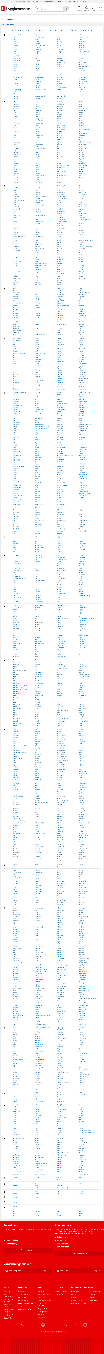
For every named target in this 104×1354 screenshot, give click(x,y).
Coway (81, 200)
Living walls (60, 643)
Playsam (37, 861)
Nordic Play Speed (62, 746)
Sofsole (59, 912)
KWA (80, 581)
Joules (59, 549)
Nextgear (37, 731)
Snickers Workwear (40, 1024)
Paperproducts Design (19, 821)
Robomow (60, 887)
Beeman (15, 163)
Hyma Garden (83, 485)
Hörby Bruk (82, 495)
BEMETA (15, 171)
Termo (14, 1089)
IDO (14, 522)
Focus (58, 364)
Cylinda (81, 234)
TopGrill (59, 1059)
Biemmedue (38, 140)
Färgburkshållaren (84, 387)
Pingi (36, 827)
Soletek (59, 921)
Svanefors (82, 969)
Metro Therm (61, 666)
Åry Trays (15, 1197)
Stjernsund (82, 908)
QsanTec (59, 865)
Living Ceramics (61, 641)
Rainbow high (17, 877)
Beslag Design (39, 119)
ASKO (80, 43)
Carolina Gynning (18, 207)
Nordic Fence (61, 733)
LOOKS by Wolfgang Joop (86, 618)
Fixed (36, 378)
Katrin (14, 587)
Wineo (59, 1161)
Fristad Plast (82, 357)
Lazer (14, 652)
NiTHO (37, 758)
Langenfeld (16, 637)
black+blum (38, 182)
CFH (36, 190)
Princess (59, 854)
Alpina (37, 73)
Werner (37, 1159)
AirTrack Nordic (39, 37)
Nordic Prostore (61, 748)
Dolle (58, 257)
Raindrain (15, 879)
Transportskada (23, 1306)
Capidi (14, 203)
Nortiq (81, 739)
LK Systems (60, 648)
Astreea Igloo (83, 54)
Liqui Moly (60, 626)
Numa (80, 769)
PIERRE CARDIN (40, 823)
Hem (3, 24)
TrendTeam (82, 1038)
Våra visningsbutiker (9, 1295)
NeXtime (37, 733)
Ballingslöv (16, 117)
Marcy (14, 712)
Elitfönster (38, 324)
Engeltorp (60, 303)
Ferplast (15, 376)
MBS (36, 689)
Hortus (81, 443)
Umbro (15, 1101)
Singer (37, 959)
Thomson (37, 1078)
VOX (80, 1117)
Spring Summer (61, 967)
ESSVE (81, 294)
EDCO (14, 324)
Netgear (15, 773)
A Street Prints (17, 35)
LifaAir (37, 654)
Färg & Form (82, 385)
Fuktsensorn (82, 370)
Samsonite (16, 931)
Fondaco (59, 370)
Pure (80, 846)
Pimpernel (38, 825)
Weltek (37, 1144)
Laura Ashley (16, 643)
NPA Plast (82, 761)
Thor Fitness (38, 1083)
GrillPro (59, 435)
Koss (58, 600)
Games (15, 397)
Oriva (58, 787)
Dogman (59, 253)
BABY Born (16, 106)
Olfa (14, 794)
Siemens (37, 925)
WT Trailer (82, 1170)
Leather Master (39, 605)
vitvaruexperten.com (78, 1303)
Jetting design (39, 545)
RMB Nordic (60, 881)
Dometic (59, 261)
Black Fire (38, 178)
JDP (36, 541)
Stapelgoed (60, 988)
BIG (36, 142)
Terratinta (38, 1030)
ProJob (81, 819)
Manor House (17, 698)
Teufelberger (38, 1038)
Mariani (15, 717)
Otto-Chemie (61, 802)
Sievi (36, 931)
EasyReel (15, 299)
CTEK (80, 224)
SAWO (14, 954)
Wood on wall (83, 1144)
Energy (59, 299)
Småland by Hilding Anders (43, 1015)
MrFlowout (82, 698)
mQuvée (81, 691)
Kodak (59, 581)
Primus (59, 852)
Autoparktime (83, 81)
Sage (14, 923)
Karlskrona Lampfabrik (19, 578)
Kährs (80, 589)
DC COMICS (16, 272)
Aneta (58, 37)
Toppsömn (60, 1061)
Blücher (59, 142)
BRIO (80, 127)
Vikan (36, 1130)
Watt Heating (16, 1165)
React (14, 902)
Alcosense (38, 50)
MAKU (14, 679)
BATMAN (15, 146)
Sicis (36, 923)
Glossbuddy (38, 418)
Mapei (14, 702)
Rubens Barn (83, 887)
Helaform (37, 498)
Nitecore (37, 756)
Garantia (15, 403)
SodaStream (60, 910)
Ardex (58, 64)
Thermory (38, 1070)
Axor (80, 94)
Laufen (15, 641)
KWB (80, 585)
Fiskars (37, 368)
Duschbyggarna (83, 265)
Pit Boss (37, 838)
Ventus (37, 1109)
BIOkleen (37, 157)
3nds (58, 1211)
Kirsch (37, 593)
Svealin (81, 982)
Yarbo (36, 1186)
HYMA (81, 483)
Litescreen (60, 633)
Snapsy (37, 1020)
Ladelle (15, 616)
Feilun (14, 364)
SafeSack (15, 916)
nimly (36, 750)
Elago (36, 311)
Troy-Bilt (81, 1059)
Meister (37, 712)
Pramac (59, 844)
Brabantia (82, 110)
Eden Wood (16, 326)
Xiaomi (59, 1178)
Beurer (37, 131)
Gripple (81, 397)
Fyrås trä (81, 383)
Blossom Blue (61, 129)
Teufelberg (38, 1036)
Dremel (59, 278)
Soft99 (59, 914)
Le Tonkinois (16, 656)
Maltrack (15, 691)
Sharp (36, 912)
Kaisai (14, 559)
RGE (36, 904)
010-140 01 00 (28, 1250)
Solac (58, 916)
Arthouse (59, 94)
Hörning (81, 502)
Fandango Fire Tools (19, 353)
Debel (14, 274)
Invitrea (59, 533)
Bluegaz (59, 133)
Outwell (81, 798)
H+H (14, 443)
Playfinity (37, 857)
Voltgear (81, 1115)
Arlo (58, 71)
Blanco (59, 112)
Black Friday (8, 1318)
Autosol (81, 83)
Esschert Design (84, 292)
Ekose (36, 309)
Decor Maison (17, 278)
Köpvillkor (41, 1291)
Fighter (37, 338)
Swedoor (81, 992)
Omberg (15, 798)
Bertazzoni (38, 112)
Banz (14, 129)
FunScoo (81, 376)
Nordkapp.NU (61, 771)
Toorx (58, 1055)
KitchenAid (38, 595)
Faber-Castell (17, 338)
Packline (15, 808)
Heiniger (37, 491)
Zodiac (81, 1194)
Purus (80, 854)
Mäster (81, 723)
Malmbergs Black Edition (20, 685)
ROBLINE (59, 885)
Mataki (37, 679)
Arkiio (58, 69)
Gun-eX (81, 422)
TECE (14, 1053)
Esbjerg (59, 335)
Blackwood (60, 106)
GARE (14, 414)
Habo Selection (17, 455)
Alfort (36, 56)
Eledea (37, 318)
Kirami (37, 589)
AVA (80, 85)
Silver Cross (38, 946)
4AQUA (59, 1215)
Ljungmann (60, 645)
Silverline (37, 948)
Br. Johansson (83, 108)
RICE (58, 873)
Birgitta (37, 163)
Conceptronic (61, 219)
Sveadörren (82, 978)
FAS (14, 355)
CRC (80, 211)
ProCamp (81, 808)
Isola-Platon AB (83, 525)
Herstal (59, 458)
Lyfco (80, 650)
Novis (80, 752)
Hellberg (37, 500)
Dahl (14, 242)
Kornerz (59, 597)
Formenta (60, 383)
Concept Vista (61, 217)
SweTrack (82, 1007)
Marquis (15, 725)
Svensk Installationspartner (87, 999)
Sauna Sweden (17, 948)
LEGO (36, 618)
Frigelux (81, 355)
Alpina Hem (38, 75)
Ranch (14, 885)
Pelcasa (15, 846)
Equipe (59, 318)
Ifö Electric (16, 527)
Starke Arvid (60, 996)
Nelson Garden (17, 758)
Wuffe (81, 1172)
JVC (80, 547)
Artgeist (59, 92)
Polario (59, 819)
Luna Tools (82, 639)
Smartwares (38, 1005)
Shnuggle (37, 918)
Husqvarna (82, 472)
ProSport (81, 833)
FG (13, 378)
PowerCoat (60, 838)
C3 (13, 186)
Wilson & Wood (61, 1155)
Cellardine (16, 232)
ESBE (58, 332)
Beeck (14, 161)
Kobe (58, 576)
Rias (58, 870)
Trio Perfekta (83, 1053)
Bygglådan (82, 163)
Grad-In (59, 401)
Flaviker (59, 338)
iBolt (14, 510)
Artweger (81, 35)
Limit (58, 612)
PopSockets (60, 827)
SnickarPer (38, 1022)
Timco (59, 1036)
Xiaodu (37, 1180)
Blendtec (59, 119)
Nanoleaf (15, 735)
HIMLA (59, 472)
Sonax (58, 931)
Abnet (14, 43)
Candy (14, 198)
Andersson (38, 98)
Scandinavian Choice (19, 963)
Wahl (14, 1144)
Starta (58, 999)
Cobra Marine (61, 194)
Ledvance (37, 614)
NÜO (80, 777)
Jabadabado (16, 537)
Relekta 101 (38, 892)
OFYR (14, 787)
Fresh (80, 347)
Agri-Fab (15, 85)
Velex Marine (17, 1134)
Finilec (37, 345)
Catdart (15, 222)
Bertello (37, 114)
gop (36, 437)
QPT (36, 867)
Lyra (80, 654)
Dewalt (37, 276)
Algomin (37, 60)
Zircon (81, 1191)
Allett (36, 66)
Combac (59, 207)
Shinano (37, 914)
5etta (80, 1213)
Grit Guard (82, 399)
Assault (81, 50)
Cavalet (15, 224)
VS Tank (81, 1122)
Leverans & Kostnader (42, 1304)
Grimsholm (60, 439)
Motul (80, 683)
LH (35, 648)
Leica (36, 620)
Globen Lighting (39, 409)
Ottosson (59, 804)
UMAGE (15, 1099)
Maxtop (37, 685)
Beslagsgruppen (39, 123)
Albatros (37, 43)
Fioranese (38, 359)
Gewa (36, 399)
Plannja (37, 844)
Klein (58, 555)
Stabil (58, 971)
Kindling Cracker (40, 581)
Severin (15, 1024)
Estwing (81, 297)
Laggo (14, 618)
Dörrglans (82, 278)
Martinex (37, 660)
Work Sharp (82, 1159)
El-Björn (37, 313)
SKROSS (37, 982)
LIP (58, 624)
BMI (58, 146)
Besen (37, 117)
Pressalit (59, 848)
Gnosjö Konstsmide (41, 428)
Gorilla (59, 393)
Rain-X (15, 881)
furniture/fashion (84, 378)
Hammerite (16, 489)
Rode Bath (60, 904)
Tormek (59, 1064)
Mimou (59, 691)
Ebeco (14, 301)
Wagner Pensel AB (18, 1138)
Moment (81, 660)
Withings (59, 1168)
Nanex (14, 733)
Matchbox (38, 681)
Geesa (14, 431)
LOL (80, 616)
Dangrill (15, 259)
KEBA (14, 595)
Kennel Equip (39, 555)
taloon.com (93, 1294)
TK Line (59, 1045)
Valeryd (15, 1113)
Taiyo (14, 1032)
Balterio (15, 119)
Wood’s (81, 1146)
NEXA (14, 780)
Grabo (58, 399)
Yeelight (59, 1186)
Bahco (14, 114)
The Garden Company (41, 1051)
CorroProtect (83, 194)
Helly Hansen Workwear (64, 443)
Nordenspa (38, 780)
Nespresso (16, 769)
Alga (36, 58)
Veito (14, 1132)
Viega (36, 1126)
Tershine (37, 1032)
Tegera (15, 1064)
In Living (37, 514)
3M (35, 1213)
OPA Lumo (38, 792)
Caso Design (16, 215)
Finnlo (37, 351)
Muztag (81, 719)
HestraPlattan (61, 462)
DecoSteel (16, 280)
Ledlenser (38, 612)
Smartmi (37, 1001)
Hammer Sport (17, 487)
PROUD (81, 842)
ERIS (58, 326)
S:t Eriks (15, 908)
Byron (80, 174)
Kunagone (82, 574)
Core (80, 186)
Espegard (81, 290)
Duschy (81, 267)
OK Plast (15, 790)
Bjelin (36, 171)
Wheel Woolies (39, 1174)
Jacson (15, 541)
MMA (58, 715)
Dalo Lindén (16, 251)
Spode (59, 961)
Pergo (14, 861)
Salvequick (16, 929)
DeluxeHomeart (39, 248)
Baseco (15, 140)
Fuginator (82, 366)
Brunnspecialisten (84, 140)
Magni (14, 668)
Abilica (15, 41)
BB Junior (15, 150)
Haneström (16, 493)
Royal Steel (82, 881)
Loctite (59, 654)
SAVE (14, 950)
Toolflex (59, 1053)
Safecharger (16, 914)
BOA (58, 148)
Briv (80, 131)
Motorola (81, 679)
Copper (59, 236)
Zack (14, 1191)
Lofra (80, 605)
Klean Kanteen (39, 602)
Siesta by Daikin (39, 927)
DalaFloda (16, 246)
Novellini (81, 748)
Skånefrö (37, 986)
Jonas (58, 543)
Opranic (37, 796)
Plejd (58, 808)
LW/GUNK (82, 648)
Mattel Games (39, 683)
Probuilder (60, 861)
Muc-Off (81, 704)
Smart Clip (38, 994)
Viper (58, 1126)
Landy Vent (16, 635)
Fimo (36, 342)
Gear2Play (16, 422)
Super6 (81, 956)
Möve (80, 725)
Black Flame (38, 180)
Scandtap (15, 967)
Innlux (37, 522)
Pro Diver (59, 859)
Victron (37, 1117)
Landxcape (16, 633)
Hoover (59, 500)
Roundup (81, 877)
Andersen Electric (40, 96)
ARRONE (59, 83)
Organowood (61, 785)
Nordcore (37, 777)
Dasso (14, 267)
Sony (58, 940)
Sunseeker (82, 950)
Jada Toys (15, 543)
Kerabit (37, 564)
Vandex (15, 1115)
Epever (59, 313)
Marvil (36, 662)
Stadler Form (61, 975)
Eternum (81, 305)
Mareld (15, 715)
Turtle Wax (82, 1083)
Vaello (14, 1107)
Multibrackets (83, 708)
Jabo (14, 539)
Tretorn (81, 1040)
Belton (15, 169)
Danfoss (15, 257)
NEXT (36, 729)
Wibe (58, 1140)
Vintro (59, 1124)
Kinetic (37, 583)
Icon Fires (16, 516)
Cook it (59, 230)
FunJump (82, 374)
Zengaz (37, 1194)
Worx (80, 1163)
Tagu (14, 1030)
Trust (80, 1064)
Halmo (15, 479)
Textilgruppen (39, 1045)
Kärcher (81, 591)
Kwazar (81, 583)
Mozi (80, 689)
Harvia (37, 462)
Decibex (15, 276)
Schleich (15, 978)
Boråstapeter (61, 167)
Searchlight (16, 996)
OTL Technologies (62, 800)
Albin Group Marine (40, 45)
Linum (59, 622)
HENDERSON (61, 447)
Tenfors (15, 1083)
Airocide (15, 98)
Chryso (37, 209)
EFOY (14, 335)
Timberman (60, 1034)
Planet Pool (38, 840)
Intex (58, 522)
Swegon (81, 994)
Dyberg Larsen (83, 272)
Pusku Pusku (82, 857)
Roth (80, 875)
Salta (14, 927)
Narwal (15, 742)
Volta (80, 1113)
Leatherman (38, 607)
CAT (14, 219)
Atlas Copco (82, 62)
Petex (36, 812)
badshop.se (75, 1291)
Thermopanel (39, 1068)
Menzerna (38, 719)
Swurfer (81, 1022)
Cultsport (82, 230)
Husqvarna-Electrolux (85, 474)
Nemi (14, 761)
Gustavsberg (82, 431)
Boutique (81, 102)
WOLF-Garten (83, 1142)
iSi (79, 518)
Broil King (82, 136)
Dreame (59, 276)
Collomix (59, 205)
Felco (14, 368)
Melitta (37, 717)
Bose (58, 178)
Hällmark (81, 489)
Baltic (14, 121)
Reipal (37, 883)
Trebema (81, 1030)
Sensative (16, 1013)
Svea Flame (82, 973)
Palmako (15, 812)
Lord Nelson (82, 620)
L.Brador (15, 605)
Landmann (16, 629)
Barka (14, 136)
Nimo (36, 752)
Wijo (58, 1146)
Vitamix (59, 1130)
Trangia (59, 1087)
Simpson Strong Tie (40, 954)
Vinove (59, 1122)
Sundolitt (81, 944)
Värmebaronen (83, 1126)
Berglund (37, 102)
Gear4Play (16, 424)
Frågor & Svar (42, 1308)
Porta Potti (60, 831)
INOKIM (37, 533)
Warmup (15, 1163)
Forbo (58, 376)
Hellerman (38, 502)
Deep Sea (15, 282)
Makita (15, 677)
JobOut (37, 551)
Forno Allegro (61, 389)
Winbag (59, 1159)
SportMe (59, 963)
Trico (80, 1049)
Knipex (59, 574)
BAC (14, 110)
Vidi (36, 1124)
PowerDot (60, 840)
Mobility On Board (62, 719)
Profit (80, 812)
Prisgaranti (41, 1318)
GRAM (59, 405)
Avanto (81, 90)
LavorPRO (15, 650)
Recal (14, 904)
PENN (14, 854)
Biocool (37, 152)
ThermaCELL (38, 1057)
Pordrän (59, 829)
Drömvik (81, 242)
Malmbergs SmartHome (20, 689)
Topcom (59, 1057)
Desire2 (37, 274)
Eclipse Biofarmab (18, 303)
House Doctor (83, 447)
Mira (58, 702)
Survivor (81, 967)
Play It (37, 854)
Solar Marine (60, 918)
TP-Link (59, 1080)
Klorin (58, 566)
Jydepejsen (82, 549)
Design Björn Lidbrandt (41, 263)
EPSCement (60, 316)
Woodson (82, 1153)
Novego (81, 746)
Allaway (37, 64)
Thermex (37, 1061)
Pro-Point (82, 827)
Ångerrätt (41, 1315)
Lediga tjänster (9, 1315)
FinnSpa (37, 355)
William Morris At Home (64, 1153)
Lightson (59, 610)
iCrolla (15, 518)
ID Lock (15, 520)
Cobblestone (61, 192)
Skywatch (37, 984)
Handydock (16, 491)
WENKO (37, 1151)
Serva (14, 1022)
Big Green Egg (39, 144)
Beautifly (15, 155)
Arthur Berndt (61, 96)
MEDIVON (38, 706)
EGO (36, 294)
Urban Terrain (61, 1101)
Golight (37, 433)
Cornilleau (82, 190)
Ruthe (81, 896)
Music (80, 712)
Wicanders (60, 1142)
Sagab (14, 918)
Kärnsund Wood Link (85, 595)
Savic (14, 952)
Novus (81, 758)
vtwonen (81, 1124)
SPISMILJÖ (60, 959)
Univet (59, 1095)
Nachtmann (16, 731)
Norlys (81, 731)
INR (58, 510)
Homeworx (60, 491)
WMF (58, 1174)
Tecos (14, 1057)
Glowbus (37, 422)
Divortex (59, 248)
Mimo (58, 689)
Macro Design (17, 662)
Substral (81, 937)
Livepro (59, 639)
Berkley (37, 106)
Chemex (37, 203)
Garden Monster (17, 405)
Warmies (15, 1161)
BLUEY (59, 140)
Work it (81, 1157)
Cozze (81, 203)
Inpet (58, 508)
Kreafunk (81, 562)
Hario (36, 449)
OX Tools (81, 804)
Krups (80, 568)
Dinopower (38, 284)
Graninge (59, 412)
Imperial (37, 510)
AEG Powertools (17, 77)
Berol (36, 108)
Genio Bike (16, 437)
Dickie (36, 280)
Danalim (15, 255)
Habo (14, 453)
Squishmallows (61, 969)
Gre (58, 414)
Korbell (59, 595)
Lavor (14, 648)
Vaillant (15, 1109)
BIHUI (37, 150)
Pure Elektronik (83, 848)
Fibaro (14, 380)
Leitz (36, 626)
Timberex (60, 1032)
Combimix (60, 209)
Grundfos (82, 409)
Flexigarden (60, 345)
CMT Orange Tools (40, 236)
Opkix (36, 794)
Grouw (81, 405)
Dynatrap (81, 274)
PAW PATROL (16, 833)
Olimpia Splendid (18, 796)
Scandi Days (16, 959)
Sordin (59, 944)
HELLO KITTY (39, 504)
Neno (14, 763)
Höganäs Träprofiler (85, 493)
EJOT (36, 305)
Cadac (14, 190)
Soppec (59, 942)
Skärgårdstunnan (40, 988)
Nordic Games (61, 739)
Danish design (17, 261)
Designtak (38, 272)
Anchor (37, 94)
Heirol (36, 493)
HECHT (37, 479)
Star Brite (59, 990)
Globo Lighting (39, 414)
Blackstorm (60, 104)
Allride (37, 69)
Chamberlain (38, 192)
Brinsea (81, 125)
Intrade (59, 527)
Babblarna (16, 104)
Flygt (58, 357)
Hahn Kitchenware (18, 466)
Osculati (59, 792)
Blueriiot (59, 136)
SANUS (15, 946)
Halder (15, 474)
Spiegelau (60, 954)
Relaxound (38, 889)
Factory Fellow (17, 340)
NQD (80, 765)
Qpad (36, 865)
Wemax (37, 1146)
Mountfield (82, 685)
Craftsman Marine (84, 207)
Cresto (81, 215)
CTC (80, 222)
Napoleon (15, 737)
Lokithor (81, 614)
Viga (36, 1128)
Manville (15, 700)
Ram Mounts (16, 883)
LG (35, 645)
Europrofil (82, 313)
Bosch (59, 174)
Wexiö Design (39, 1170)
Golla (36, 435)
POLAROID (60, 821)
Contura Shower (62, 226)
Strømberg (82, 929)
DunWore (81, 257)
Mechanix (37, 702)
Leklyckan (38, 629)
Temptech (16, 1078)
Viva (58, 1134)
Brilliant (81, 123)
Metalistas (60, 664)
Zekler (37, 1191)
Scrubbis (15, 990)
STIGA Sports (61, 1020)
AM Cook (37, 85)
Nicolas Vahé (39, 739)
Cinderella (38, 211)
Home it (59, 487)
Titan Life (59, 1040)
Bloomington (61, 125)
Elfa (36, 322)
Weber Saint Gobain (19, 1172)
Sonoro (59, 937)
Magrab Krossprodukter (20, 670)
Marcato (15, 710)
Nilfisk (37, 746)
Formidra (59, 385)
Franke (81, 340)
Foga (58, 366)
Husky (81, 470)
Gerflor (37, 397)
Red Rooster (38, 873)
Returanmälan (23, 1300)
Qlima (14, 867)
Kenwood (37, 562)
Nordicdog (60, 763)
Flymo (59, 359)
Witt (58, 1170)
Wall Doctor (16, 1151)
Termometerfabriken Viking (43, 1028)
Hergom (59, 451)
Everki (81, 322)
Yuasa (80, 1183)
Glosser (37, 420)
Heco (36, 485)
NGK (36, 735)
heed (36, 487)
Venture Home (39, 1107)
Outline (81, 794)
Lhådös (37, 650)
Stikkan (59, 1024)
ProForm (81, 814)
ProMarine (82, 821)
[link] (93, 9)
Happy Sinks (38, 443)
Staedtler (59, 978)
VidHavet (37, 1122)
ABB (14, 39)
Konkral (59, 589)
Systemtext (82, 1024)
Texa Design (38, 1040)
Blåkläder (59, 144)
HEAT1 (37, 472)
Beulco (37, 129)
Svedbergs (82, 986)
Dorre (58, 265)
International (61, 520)
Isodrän (81, 522)
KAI (14, 557)
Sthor (58, 1015)
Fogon (59, 368)
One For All (38, 785)
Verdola (37, 1111)
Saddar (15, 910)
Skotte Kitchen (39, 980)
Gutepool (82, 433)
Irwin (80, 516)
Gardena (15, 407)
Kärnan (81, 593)
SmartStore (38, 1003)
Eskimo (81, 288)
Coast (58, 188)
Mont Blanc (82, 666)
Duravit (81, 261)
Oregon (59, 783)
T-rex (80, 1045)
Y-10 (14, 1183)
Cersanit (37, 188)
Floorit (59, 353)
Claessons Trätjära (40, 215)
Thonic (37, 1080)
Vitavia (59, 1132)
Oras (36, 804)
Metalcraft (60, 662)
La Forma (15, 610)
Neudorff (15, 775)
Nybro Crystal (83, 773)
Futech (81, 380)
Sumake (81, 942)
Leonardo (37, 637)
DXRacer (81, 270)
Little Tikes (60, 637)
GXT (80, 435)
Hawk (36, 468)
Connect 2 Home (62, 222)
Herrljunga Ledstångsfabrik (65, 455)
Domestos (60, 259)
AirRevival (38, 35)
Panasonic (16, 817)
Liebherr (37, 652)
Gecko (14, 428)
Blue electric (61, 131)
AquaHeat (60, 50)
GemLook (15, 435)
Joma (58, 541)
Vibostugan (38, 1115)
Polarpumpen (61, 823)
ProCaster (82, 810)
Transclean (82, 1028)
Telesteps (16, 1068)
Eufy (80, 307)
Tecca (14, 1051)
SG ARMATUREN (39, 908)
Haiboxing (16, 468)
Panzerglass (16, 819)
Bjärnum (37, 174)
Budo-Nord (82, 144)
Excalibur (81, 326)
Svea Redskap (83, 975)
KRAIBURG (82, 559)
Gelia (14, 433)
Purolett (81, 852)
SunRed (81, 948)
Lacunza (15, 614)
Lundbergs (82, 641)
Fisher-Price (38, 366)
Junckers (81, 541)
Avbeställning (23, 1297)
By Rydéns (82, 157)
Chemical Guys (39, 205)
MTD (80, 702)
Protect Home (83, 838)
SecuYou (15, 1001)
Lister (58, 631)
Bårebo (81, 176)
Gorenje (37, 439)
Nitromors (38, 763)
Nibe (36, 737)
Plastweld (38, 852)
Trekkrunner (82, 1036)
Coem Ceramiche (62, 198)
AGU (14, 88)
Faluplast (15, 351)
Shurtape (37, 921)
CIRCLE (37, 213)
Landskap (15, 631)
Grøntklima (82, 416)
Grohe (81, 403)
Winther (59, 1163)
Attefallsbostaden (84, 66)
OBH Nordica (16, 783)
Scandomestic (17, 965)
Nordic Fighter (61, 735)
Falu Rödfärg (16, 347)
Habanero (15, 449)
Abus (14, 47)
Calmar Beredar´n (18, 194)
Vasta (14, 1122)
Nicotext (37, 742)
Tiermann (37, 1087)
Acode (14, 52)
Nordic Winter (61, 758)
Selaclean (15, 1007)
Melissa (37, 715)
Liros (58, 629)
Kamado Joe (16, 566)
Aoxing (59, 45)
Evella (81, 318)
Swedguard (82, 988)
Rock (58, 898)
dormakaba (60, 263)
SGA (36, 910)
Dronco (59, 282)
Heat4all (37, 474)
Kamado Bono (17, 564)
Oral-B (37, 800)
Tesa (36, 1034)
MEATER (37, 700)
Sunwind (81, 954)
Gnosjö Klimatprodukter (42, 426)
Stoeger (81, 910)
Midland (59, 675)
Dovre (58, 270)
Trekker (81, 1034)
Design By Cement (40, 265)
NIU (36, 765)
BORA (58, 161)
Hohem (59, 479)
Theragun (37, 1055)
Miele (58, 677)
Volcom (81, 1111)
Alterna (37, 79)
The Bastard (38, 1047)
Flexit (58, 347)
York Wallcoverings (62, 1188)
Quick (58, 867)
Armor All (59, 73)
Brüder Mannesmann (85, 142)
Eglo (36, 290)
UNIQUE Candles (40, 1101)
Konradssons (61, 593)
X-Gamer (37, 1178)
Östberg (15, 1206)
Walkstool (16, 1149)
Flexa (58, 340)
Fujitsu (81, 368)
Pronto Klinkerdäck (84, 823)
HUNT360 (82, 464)
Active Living (16, 58)
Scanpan (15, 969)
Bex (36, 133)
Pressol (59, 850)
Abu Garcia (16, 45)
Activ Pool (16, 56)
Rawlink (15, 898)
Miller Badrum (61, 681)
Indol (36, 516)
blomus (59, 123)
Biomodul (38, 161)
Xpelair (59, 1180)
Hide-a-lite (60, 466)
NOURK (81, 744)
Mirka (58, 704)
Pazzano (15, 838)
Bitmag (37, 169)
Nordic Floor (60, 737)
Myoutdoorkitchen (84, 721)
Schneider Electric (18, 982)
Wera (36, 1153)
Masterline (38, 675)
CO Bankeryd (61, 186)
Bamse (15, 127)
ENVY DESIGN (61, 309)
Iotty (80, 510)
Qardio (15, 865)
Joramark (59, 545)
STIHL (59, 1022)
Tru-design (82, 1061)
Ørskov (15, 1202)
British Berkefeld (84, 129)
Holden (59, 481)
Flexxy (59, 351)
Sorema (59, 946)
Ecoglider (15, 316)
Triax (80, 1047)
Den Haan (37, 253)
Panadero (15, 814)
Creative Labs (83, 213)
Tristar (81, 1055)
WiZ (58, 1172)
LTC (80, 631)
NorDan (37, 775)
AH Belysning (17, 90)
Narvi (14, 744)
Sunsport (81, 952)
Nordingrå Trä (61, 765)
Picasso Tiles (39, 821)
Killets (37, 576)
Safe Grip (15, 912)
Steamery (60, 1003)
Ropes (81, 873)
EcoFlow (15, 311)
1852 (14, 1211)
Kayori (14, 591)
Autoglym (82, 77)
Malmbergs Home (18, 687)
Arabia (59, 56)
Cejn (14, 230)
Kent (36, 559)
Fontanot (59, 372)
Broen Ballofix (83, 133)
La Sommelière (17, 612)
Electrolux (38, 316)
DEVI (36, 278)
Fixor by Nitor (39, 380)
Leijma (37, 624)
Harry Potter (38, 458)
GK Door (37, 407)
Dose (58, 267)
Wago (14, 1140)
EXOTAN (81, 332)
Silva (36, 942)
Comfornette (61, 211)
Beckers (15, 157)
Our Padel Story (83, 783)
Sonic (58, 933)
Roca (58, 896)
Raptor (15, 894)
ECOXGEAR (16, 322)
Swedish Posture (84, 990)
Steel (58, 1005)
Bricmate (81, 119)
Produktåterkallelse (25, 1309)
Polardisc (59, 817)
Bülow (81, 169)
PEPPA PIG (16, 857)
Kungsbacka (82, 576)
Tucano (81, 1072)
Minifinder (60, 696)
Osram (59, 798)
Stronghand (82, 925)
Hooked (59, 498)
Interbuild (60, 518)
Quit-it (81, 865)
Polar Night (60, 814)
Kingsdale (38, 585)
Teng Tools (16, 1085)
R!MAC (15, 870)
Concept (59, 215)
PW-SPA (81, 859)
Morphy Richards (84, 675)
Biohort (37, 155)
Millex (58, 685)
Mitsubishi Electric (62, 710)
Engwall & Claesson (63, 305)
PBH (14, 840)
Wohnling (82, 1138)
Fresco (81, 345)
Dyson (81, 276)
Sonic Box (60, 935)
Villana (59, 1115)
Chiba (36, 207)
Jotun (58, 547)
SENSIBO (15, 1018)
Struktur (81, 927)
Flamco (37, 387)
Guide (81, 420)
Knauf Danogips (61, 570)
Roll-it (81, 870)
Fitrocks (37, 374)
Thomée (37, 1076)
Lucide (81, 633)
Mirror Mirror (60, 708)
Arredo (59, 81)
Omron (37, 783)
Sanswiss (15, 944)
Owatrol (81, 802)
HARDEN (37, 447)
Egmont (37, 292)
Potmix (59, 836)
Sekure (15, 1005)
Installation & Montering (8, 1300)
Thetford (37, 1074)
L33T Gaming (17, 607)
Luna (80, 637)
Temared (15, 1076)
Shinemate (38, 916)
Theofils (37, 1053)
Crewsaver (82, 217)
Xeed (14, 1180)
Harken (37, 451)
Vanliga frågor (23, 1294)
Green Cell (60, 418)
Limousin (59, 614)
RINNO (59, 879)
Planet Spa (38, 842)
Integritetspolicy (61, 1291)
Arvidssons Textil (84, 37)
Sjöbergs (37, 963)
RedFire (37, 875)
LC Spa (15, 654)
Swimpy (81, 1011)
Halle (14, 477)
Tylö (80, 1085)
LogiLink (81, 610)
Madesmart (16, 664)
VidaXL (37, 1120)
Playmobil (38, 859)
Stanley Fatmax (61, 986)
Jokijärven (60, 537)
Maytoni (37, 687)
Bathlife (15, 144)
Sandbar (15, 935)
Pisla (36, 836)
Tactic (14, 1028)
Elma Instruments (40, 335)
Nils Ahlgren (38, 748)
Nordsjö (59, 780)
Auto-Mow (82, 79)
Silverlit (37, 950)
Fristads (81, 359)
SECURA (15, 999)
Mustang (81, 715)
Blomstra (59, 121)
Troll (80, 1057)
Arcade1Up (60, 60)
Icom (14, 514)
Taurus (15, 1042)
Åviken (37, 1197)
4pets (80, 1211)
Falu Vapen (16, 349)
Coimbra (59, 200)
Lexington (38, 641)
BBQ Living (16, 152)
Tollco (58, 1051)
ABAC (14, 37)
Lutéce (81, 645)
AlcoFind (37, 47)
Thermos (37, 1072)
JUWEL (81, 545)
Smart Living (38, 996)
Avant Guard (82, 88)
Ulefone (15, 1095)
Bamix (14, 125)
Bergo (36, 104)
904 (80, 1215)
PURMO (81, 850)
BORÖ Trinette (61, 171)
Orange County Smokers (42, 802)
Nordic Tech (60, 754)
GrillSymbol (60, 437)
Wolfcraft (81, 1140)
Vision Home (61, 1128)
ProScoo (81, 831)
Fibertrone (16, 383)
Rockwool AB (61, 900)
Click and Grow (39, 222)
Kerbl (36, 566)
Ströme (81, 931)
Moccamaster (61, 721)
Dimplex (37, 282)
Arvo (80, 39)
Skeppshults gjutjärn (41, 969)
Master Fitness (39, 672)
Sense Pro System (18, 1015)
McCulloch (38, 691)
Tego (14, 1066)
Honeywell (60, 495)
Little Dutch (60, 635)
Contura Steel (61, 228)
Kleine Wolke (61, 557)
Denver (37, 261)
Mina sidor (22, 1291)
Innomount (38, 527)
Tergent (15, 1087)
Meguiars (37, 710)
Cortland (81, 196)
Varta (14, 1120)
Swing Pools (82, 1013)
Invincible (60, 531)
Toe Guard (60, 1047)
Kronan (81, 566)
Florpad (59, 355)
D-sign (81, 244)
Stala (58, 980)
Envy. (58, 311)
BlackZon (59, 110)
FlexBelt (59, 342)
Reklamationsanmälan (26, 1303)
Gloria (36, 416)
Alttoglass (38, 81)
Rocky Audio (60, 902)
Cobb (58, 190)
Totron (59, 1074)
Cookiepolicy (60, 1294)
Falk (14, 345)
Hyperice (81, 487)
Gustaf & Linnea (83, 428)
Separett (15, 1020)
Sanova (15, 942)
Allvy (36, 71)
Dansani (15, 263)
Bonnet (59, 159)
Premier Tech (61, 846)
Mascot (37, 668)
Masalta (37, 666)
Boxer (80, 104)
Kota (58, 602)
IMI (36, 508)
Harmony (37, 453)
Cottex (81, 198)
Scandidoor (16, 961)
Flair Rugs (38, 385)
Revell (37, 900)
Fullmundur (82, 372)
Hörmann (81, 498)
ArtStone (59, 98)
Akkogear (37, 41)
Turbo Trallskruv (83, 1076)
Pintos (37, 829)
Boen (58, 152)
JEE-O (36, 543)
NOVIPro (81, 750)
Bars (14, 138)
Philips (37, 814)
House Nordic (83, 449)
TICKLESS (38, 1085)
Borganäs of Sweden (63, 165)
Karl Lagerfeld (17, 576)
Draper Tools (60, 274)
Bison (36, 165)
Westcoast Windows (41, 1163)
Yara (36, 1183)
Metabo (59, 660)
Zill (58, 1194)
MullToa (81, 706)
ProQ (80, 829)
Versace (37, 1113)
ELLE (36, 332)
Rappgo (15, 892)
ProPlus (81, 825)
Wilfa (58, 1149)
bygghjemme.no (95, 1291)
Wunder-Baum (83, 1174)
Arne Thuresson (61, 75)
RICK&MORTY (61, 875)
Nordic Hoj (60, 742)
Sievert (37, 929)
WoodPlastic (82, 1151)
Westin (37, 1168)
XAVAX (15, 1178)
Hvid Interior (83, 479)
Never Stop (16, 777)
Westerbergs (38, 1165)
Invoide (81, 508)
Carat (14, 205)
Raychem (15, 900)
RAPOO (15, 889)
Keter (36, 568)
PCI (14, 842)
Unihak (37, 1097)
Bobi (58, 150)
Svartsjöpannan (83, 971)
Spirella (59, 956)
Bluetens (59, 138)
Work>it (81, 1161)
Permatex (37, 808)
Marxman (37, 664)
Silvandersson (39, 944)
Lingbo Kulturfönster (63, 618)
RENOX (37, 898)
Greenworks (60, 428)
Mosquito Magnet (84, 677)
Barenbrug (16, 131)
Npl (80, 763)
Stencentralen (61, 1011)
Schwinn (15, 984)
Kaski (14, 585)
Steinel (59, 1009)
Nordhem (59, 729)
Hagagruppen (17, 460)
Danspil (15, 265)
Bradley (81, 112)
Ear (14, 290)
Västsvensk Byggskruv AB (86, 1132)
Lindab (59, 616)
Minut (58, 700)
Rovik (80, 879)
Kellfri (14, 600)
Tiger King (60, 1028)
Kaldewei (15, 562)
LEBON (37, 610)
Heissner (37, 495)
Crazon (81, 209)
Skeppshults (38, 967)
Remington (38, 894)
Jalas (14, 547)
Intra (58, 525)
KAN (14, 572)
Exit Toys (81, 330)
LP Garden (82, 629)
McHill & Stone (39, 696)
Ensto (58, 307)
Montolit (81, 668)
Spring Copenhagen (63, 965)
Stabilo (59, 973)
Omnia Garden (17, 804)
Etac (80, 301)
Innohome (38, 525)
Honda (59, 493)
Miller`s (59, 683)
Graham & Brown (62, 403)
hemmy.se (93, 1300)
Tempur (15, 1080)
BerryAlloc (38, 110)
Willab (59, 1151)
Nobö (36, 769)
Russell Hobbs (83, 892)
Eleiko (36, 320)
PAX (14, 836)
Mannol (15, 696)
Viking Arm (38, 1134)
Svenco (81, 996)
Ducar (80, 253)
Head (36, 470)
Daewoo (15, 240)
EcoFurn (15, 313)
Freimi (81, 342)
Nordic (59, 731)
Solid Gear (60, 923)
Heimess (37, 489)
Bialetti (37, 138)
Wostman (82, 1165)
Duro (80, 263)
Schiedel (15, 975)
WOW (80, 1168)
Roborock (60, 889)
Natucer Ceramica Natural (20, 746)
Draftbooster (61, 272)
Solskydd (59, 927)
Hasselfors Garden (40, 466)
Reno (36, 896)
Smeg (36, 1009)
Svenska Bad (82, 1001)
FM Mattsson (61, 361)
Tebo (14, 1049)
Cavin (14, 226)
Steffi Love (60, 1007)
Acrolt (14, 54)
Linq (58, 620)
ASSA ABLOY (83, 47)
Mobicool (59, 717)
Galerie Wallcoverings (19, 393)
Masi (36, 670)
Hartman (37, 460)
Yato (58, 1183)
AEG (14, 75)
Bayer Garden (17, 148)
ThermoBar (38, 1066)
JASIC (36, 537)
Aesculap (15, 79)
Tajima (15, 1034)
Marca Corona (17, 708)
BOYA (80, 106)
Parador (15, 825)
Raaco (14, 875)
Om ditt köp (42, 1297)
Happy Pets (16, 502)
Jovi (80, 537)
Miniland (59, 698)
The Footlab (38, 1049)
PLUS (58, 810)
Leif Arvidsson (39, 622)
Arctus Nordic (61, 62)
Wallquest (16, 1159)
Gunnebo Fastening (85, 424)
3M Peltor (37, 1215)
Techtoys (15, 1055)
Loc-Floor (60, 652)
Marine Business (18, 719)
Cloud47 (37, 232)
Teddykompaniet (18, 1059)
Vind (58, 1120)
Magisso (15, 666)
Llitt (58, 650)
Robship (59, 894)
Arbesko (59, 58)
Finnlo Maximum (40, 353)
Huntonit (81, 466)
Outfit (80, 790)
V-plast (81, 1120)
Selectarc (15, 1009)
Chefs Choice (39, 200)
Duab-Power (82, 248)
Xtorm (81, 1178)
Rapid (14, 887)
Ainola (14, 92)
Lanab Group (16, 622)
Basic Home (16, 142)
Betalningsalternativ (45, 1300)
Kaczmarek (16, 555)
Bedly (14, 159)
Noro (80, 733)
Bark (14, 133)
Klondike (59, 564)
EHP (36, 297)
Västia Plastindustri (85, 1130)
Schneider (16, 980)
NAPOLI (15, 739)
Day (14, 270)
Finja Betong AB (39, 347)
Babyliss (15, 108)
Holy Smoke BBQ (62, 485)
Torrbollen (60, 1070)
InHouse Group (39, 520)
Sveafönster (82, 980)
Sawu (14, 956)
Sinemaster (38, 956)
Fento (14, 372)
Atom (80, 64)
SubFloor (81, 933)
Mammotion (16, 693)
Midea (58, 672)
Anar (36, 92)
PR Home (59, 842)
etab (80, 299)
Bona (58, 155)
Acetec (15, 50)
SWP (80, 1020)
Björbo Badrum (39, 176)
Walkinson (16, 1146)
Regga (36, 881)
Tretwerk (81, 1042)
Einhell (37, 301)
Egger (36, 288)
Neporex (15, 765)
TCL (14, 1047)
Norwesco (82, 742)
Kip (36, 587)
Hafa (14, 458)
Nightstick (38, 744)
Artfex (59, 90)
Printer (59, 857)
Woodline (82, 1149)
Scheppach (16, 973)
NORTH (81, 737)
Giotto (37, 403)
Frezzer (81, 351)
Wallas (15, 1153)
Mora (80, 670)
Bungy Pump (82, 148)
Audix (80, 73)
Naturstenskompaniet (19, 752)
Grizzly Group (83, 401)
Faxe (14, 361)
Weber (15, 1170)
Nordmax (59, 775)
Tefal (14, 1061)
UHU (14, 1093)
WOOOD (81, 1155)
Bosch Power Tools (62, 176)
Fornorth (81, 338)
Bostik (59, 182)
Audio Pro (82, 71)
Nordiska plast (61, 769)
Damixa (15, 253)
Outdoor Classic (83, 787)
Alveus (37, 83)
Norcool (37, 773)
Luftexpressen (83, 635)
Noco (36, 771)
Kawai (14, 589)
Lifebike (37, 656)
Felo (14, 370)
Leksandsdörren (39, 631)
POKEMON (60, 812)
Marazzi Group (17, 704)
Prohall (81, 817)
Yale (14, 1188)
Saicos (15, 925)
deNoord (37, 259)
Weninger (37, 1149)
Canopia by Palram (18, 200)
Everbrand (82, 320)
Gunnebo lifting (83, 426)
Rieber (59, 877)
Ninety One (38, 754)
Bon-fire (59, 157)
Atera (80, 60)
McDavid (37, 693)
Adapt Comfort (17, 60)
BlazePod (59, 114)
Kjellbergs (38, 600)
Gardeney (15, 409)
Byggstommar (83, 165)
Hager (14, 462)
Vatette (15, 1126)
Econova (15, 318)
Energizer (60, 297)
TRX (80, 1066)
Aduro (14, 71)
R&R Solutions (17, 873)
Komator (59, 585)
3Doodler (37, 1211)
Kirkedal (37, 591)
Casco (14, 213)
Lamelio (15, 620)
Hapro (36, 445)
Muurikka (81, 717)
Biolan (37, 159)
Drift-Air (59, 280)
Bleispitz (59, 117)
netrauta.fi (93, 1297)
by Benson (82, 155)
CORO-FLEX (82, 192)
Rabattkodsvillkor (44, 1294)
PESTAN (37, 810)
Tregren (81, 1032)
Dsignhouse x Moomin (85, 246)
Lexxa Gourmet (39, 643)
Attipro (81, 69)
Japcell (15, 549)
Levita (36, 639)
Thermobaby (38, 1064)
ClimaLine (38, 226)
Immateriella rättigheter (8, 1311)
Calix (14, 192)
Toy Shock (60, 1078)
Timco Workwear (62, 1038)
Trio (80, 1051)
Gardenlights (16, 412)
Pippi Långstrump (40, 833)
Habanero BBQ (17, 451)
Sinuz (36, 961)
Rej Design (38, 885)
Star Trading (60, 992)
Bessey (37, 125)
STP (80, 914)
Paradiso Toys (17, 823)
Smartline (38, 999)
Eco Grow (15, 307)
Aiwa (36, 39)
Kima (36, 578)
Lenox (36, 635)
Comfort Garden (62, 213)
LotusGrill (82, 622)
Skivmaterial (38, 973)
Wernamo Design (40, 1157)
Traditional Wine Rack (63, 1083)
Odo (14, 785)
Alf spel (37, 52)
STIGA (59, 1018)
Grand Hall (60, 407)
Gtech (81, 418)
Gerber (37, 395)
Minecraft (60, 693)
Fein (14, 366)
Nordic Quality (61, 750)
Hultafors (82, 462)
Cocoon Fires (61, 196)
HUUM (81, 477)
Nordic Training (61, 756)
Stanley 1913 (61, 984)
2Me (14, 1213)
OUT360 (81, 785)
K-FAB (36, 572)
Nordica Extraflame (62, 761)
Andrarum (60, 35)
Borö (58, 169)
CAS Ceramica (17, 209)
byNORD (81, 171)
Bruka (80, 138)
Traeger (59, 1085)
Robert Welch (61, 883)
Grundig (81, 412)
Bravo (80, 117)
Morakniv (81, 672)
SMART (37, 992)
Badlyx (15, 112)
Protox (81, 840)
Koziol (81, 555)
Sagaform (15, 921)
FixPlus (37, 383)
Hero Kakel (60, 453)
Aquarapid (60, 54)
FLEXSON (60, 349)
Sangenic (15, 937)
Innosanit (38, 529)
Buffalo (81, 146)
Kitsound (37, 597)
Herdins (59, 449)
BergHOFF (16, 182)
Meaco (37, 698)
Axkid (80, 92)
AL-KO (37, 62)
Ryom (80, 900)
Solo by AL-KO (61, 925)
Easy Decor (16, 294)
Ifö (13, 525)
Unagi (36, 1093)
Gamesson (16, 399)
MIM (58, 687)
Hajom (15, 472)
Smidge (37, 1011)
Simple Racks (39, 952)
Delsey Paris (38, 244)
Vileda (59, 1111)
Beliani (15, 165)
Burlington (82, 150)
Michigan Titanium (62, 668)
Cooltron (59, 232)
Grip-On (81, 395)
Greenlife (60, 424)
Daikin (14, 244)
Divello (59, 244)
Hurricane (82, 468)
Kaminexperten (17, 570)
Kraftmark (82, 557)
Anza (58, 43)
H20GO (15, 445)
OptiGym (37, 798)
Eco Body (15, 305)
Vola (80, 1109)
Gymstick (82, 437)
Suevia (81, 940)
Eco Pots (15, 309)
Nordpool (59, 777)
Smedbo (37, 1007)
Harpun (37, 455)
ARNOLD (59, 77)
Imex (14, 533)
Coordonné (60, 234)
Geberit (15, 426)
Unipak (37, 1099)
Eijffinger (37, 299)
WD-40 (15, 1168)
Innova (37, 531)
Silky (36, 940)
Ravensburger (17, 896)
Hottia (81, 445)
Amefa (37, 88)
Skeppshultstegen (40, 971)
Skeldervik (38, 965)
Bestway (37, 127)
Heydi (58, 464)
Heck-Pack (38, 483)
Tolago (59, 1049)
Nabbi (14, 729)
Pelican (15, 848)
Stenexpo (60, 1013)
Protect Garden (83, 836)
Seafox (15, 992)
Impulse (37, 512)
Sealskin (15, 994)
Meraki (37, 721)
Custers (81, 232)
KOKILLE (59, 583)
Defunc (15, 284)
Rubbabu (81, 885)
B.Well (15, 102)
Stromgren (82, 921)
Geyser (37, 401)
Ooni (36, 787)
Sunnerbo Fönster (84, 946)
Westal (37, 1161)
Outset (81, 796)
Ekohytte (37, 307)
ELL (36, 330)
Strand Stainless (84, 916)
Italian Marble (83, 531)
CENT (14, 234)
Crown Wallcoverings (85, 219)
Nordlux (59, 773)
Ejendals (37, 303)
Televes (15, 1070)
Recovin (37, 870)
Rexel (36, 902)
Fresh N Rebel (83, 349)
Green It (59, 420)
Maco (14, 660)
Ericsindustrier (61, 324)
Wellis (36, 1142)
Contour (59, 224)
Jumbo (81, 539)
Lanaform (15, 624)
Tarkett (15, 1040)
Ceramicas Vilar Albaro (19, 236)
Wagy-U (15, 1142)
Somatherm (60, 929)
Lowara (81, 626)
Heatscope (38, 477)
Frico (80, 353)
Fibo (14, 385)
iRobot (81, 514)
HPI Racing (82, 455)
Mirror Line (60, 706)
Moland (59, 725)
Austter (81, 75)
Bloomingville (61, 127)
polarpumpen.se (77, 1300)
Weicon (37, 1138)
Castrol (15, 217)
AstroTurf (81, 58)
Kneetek (59, 572)
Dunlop (81, 255)
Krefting (81, 564)
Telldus (15, 1072)
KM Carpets (60, 568)
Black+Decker (61, 102)
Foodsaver (60, 374)
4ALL (58, 1213)
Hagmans (15, 464)
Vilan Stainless (61, 1109)
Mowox (81, 687)
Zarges (15, 1194)
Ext (80, 335)
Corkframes (82, 188)
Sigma (36, 933)
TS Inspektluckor (84, 1070)
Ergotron (59, 322)
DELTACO (37, 246)
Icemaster (16, 512)
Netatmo (15, 771)
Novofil (81, 754)
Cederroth (16, 228)
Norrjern (81, 735)
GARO (14, 416)
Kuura (80, 578)
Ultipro (15, 1097)
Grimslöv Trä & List (84, 393)
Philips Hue (38, 817)
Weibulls (15, 1174)
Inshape (59, 512)
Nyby (80, 775)
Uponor (59, 1097)
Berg (14, 176)
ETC (80, 303)
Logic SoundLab (83, 607)
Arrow (58, 85)
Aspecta (81, 45)
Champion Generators (41, 196)
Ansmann (59, 41)
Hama (14, 483)
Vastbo (15, 1124)
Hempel (59, 445)
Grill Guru (60, 433)
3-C (14, 1215)
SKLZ (36, 975)
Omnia (15, 802)
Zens (58, 1191)
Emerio (59, 290)
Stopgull (81, 912)
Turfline (81, 1078)
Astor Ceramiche (84, 52)
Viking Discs (60, 1105)
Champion (38, 194)
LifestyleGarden (62, 605)
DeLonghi (37, 240)
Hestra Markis (61, 460)
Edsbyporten (16, 328)
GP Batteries (60, 395)
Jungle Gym (82, 543)
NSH (80, 767)
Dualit (80, 251)
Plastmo (37, 850)
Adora (14, 69)
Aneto (58, 39)
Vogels (81, 1107)
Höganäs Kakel (83, 491)
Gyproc (81, 439)
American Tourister (40, 90)
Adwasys (15, 73)
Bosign (59, 180)
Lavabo (15, 645)
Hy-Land (81, 481)
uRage (59, 1099)
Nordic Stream (61, 752)
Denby (37, 255)
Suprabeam (82, 965)
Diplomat (59, 240)
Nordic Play (60, 744)
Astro (80, 56)
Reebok (37, 877)
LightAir (59, 607)
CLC (36, 217)
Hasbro (37, 464)
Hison (58, 474)
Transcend (60, 1089)
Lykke (80, 652)
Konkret (59, 591)
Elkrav (36, 328)
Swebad (81, 984)
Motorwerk (82, 681)
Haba (14, 447)
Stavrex (59, 1001)
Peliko (14, 850)
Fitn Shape (38, 370)
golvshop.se (75, 1297)
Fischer (37, 364)
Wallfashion (16, 1155)
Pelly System (16, 852)
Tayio (14, 1045)
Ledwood (37, 616)
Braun (80, 114)
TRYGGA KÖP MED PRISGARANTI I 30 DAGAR (30, 1)
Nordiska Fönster (62, 767)
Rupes (81, 889)
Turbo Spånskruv (84, 1074)
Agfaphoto (16, 83)
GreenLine (60, 426)
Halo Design (16, 481)
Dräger (59, 284)
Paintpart (15, 810)
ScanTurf (15, 971)
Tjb (58, 1042)
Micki (58, 670)
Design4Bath (38, 267)
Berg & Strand (17, 180)
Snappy (37, 1018)
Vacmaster (16, 1105)
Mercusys (37, 723)
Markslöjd (15, 721)
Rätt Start (82, 902)
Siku (36, 937)
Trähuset (81, 1068)
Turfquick (82, 1080)
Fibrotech (15, 387)
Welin (36, 1140)
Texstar (37, 1042)
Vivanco (81, 1105)
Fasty (14, 359)
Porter (59, 833)
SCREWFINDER (17, 988)
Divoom (59, 246)
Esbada (59, 330)
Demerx (37, 251)
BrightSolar (82, 121)
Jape (14, 551)
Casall (14, 211)
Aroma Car (60, 79)
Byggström (82, 167)
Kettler (37, 570)
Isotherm (82, 527)
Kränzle (81, 572)
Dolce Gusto (60, 255)
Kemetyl (15, 602)
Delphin (37, 242)
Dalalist (15, 248)
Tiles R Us (60, 1030)
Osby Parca (60, 790)
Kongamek (60, 587)
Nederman (16, 756)
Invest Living (61, 529)
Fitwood (37, 376)
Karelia (15, 574)
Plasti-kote (38, 848)
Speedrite (60, 952)
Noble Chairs (38, 767)
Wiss (58, 1165)
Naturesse (16, 750)
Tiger (36, 1089)
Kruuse (81, 570)
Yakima (15, 1186)
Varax (14, 1117)
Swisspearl (82, 1015)
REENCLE (37, 879)
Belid (14, 167)
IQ (79, 512)
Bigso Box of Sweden (41, 148)
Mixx (58, 712)
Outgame (81, 792)
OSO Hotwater (61, 796)
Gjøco (36, 405)
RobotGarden (61, 892)
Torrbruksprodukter (63, 1072)
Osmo (58, 794)
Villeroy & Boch (61, 1117)
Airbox (15, 94)
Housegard (82, 451)
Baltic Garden (17, 123)
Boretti (59, 163)
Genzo (15, 439)
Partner (15, 829)
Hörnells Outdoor (84, 500)
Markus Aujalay (17, 723)
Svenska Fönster (84, 1003)
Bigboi (37, 146)
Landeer (15, 626)
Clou (36, 230)
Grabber (59, 397)
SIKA (36, 935)
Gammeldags (17, 401)
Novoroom (82, 756)
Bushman (82, 152)
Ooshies (37, 790)
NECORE (15, 754)
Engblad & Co (61, 301)
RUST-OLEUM (83, 894)
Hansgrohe (16, 498)
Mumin (81, 710)
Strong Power (83, 923)
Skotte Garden (39, 978)
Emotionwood (61, 294)
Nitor (36, 761)
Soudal (59, 948)
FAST (14, 357)
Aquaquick (60, 52)
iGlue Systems (17, 529)
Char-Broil (38, 198)
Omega (15, 800)
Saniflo (15, 940)
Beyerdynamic (39, 136)
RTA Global (82, 883)
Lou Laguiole (82, 624)
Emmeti (59, 292)
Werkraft (37, 1155)
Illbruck (15, 531)
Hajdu (14, 470)
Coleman (59, 203)
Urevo (80, 1093)
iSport (81, 529)
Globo (36, 412)
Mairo (14, 672)
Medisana (37, 704)
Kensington (38, 557)
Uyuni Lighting (83, 1095)
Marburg (15, 706)
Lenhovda (38, 633)
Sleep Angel (38, 990)
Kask (14, 583)
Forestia (59, 378)
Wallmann (16, 1157)
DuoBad (81, 259)
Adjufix (15, 66)
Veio (14, 1130)
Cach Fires (16, 188)
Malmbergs (16, 683)
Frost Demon (83, 364)
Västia (81, 1128)
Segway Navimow (18, 1003)
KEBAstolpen (17, 597)
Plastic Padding (39, 846)
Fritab (80, 361)
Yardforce (37, 1188)
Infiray (37, 518)
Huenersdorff (83, 460)
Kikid (36, 574)
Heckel (37, 481)
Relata (37, 887)
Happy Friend (17, 500)
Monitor (81, 664)
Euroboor (81, 311)
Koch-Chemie (61, 578)
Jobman (37, 549)
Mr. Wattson (82, 696)
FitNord (37, 372)
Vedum (15, 1128)
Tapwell (15, 1038)
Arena (58, 66)
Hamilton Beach (17, 485)
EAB (14, 288)
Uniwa (59, 1093)
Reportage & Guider (8, 1305)
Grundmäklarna (83, 414)
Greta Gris (60, 431)
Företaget (7, 1291)
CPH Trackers (83, 205)
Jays (36, 539)
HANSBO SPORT (17, 495)
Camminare (16, 196)
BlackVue (59, 108)
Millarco (59, 679)
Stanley (59, 982)
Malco (14, 681)
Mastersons (38, 677)
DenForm (37, 257)
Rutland (81, 898)
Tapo (14, 1036)
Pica (36, 819)
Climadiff (37, 224)
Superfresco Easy (84, 959)
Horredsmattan (61, 504)
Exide (80, 328)
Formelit (59, 380)
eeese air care (17, 330)
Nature (15, 748)
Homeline (60, 489)
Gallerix (15, 395)
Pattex (14, 831)
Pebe (14, 844)
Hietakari (59, 468)
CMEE (36, 234)
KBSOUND (16, 593)
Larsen (15, 639)
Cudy (80, 228)
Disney (59, 242)
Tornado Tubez (61, 1068)
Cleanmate (38, 219)
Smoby (37, 1013)
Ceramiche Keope (40, 186)
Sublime (81, 935)
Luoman (81, 643)
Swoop (81, 1018)
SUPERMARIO (83, 963)
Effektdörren (16, 332)
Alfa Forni (38, 54)
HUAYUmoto (82, 458)
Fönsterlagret (83, 389)
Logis (80, 612)
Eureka (81, 309)
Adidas (15, 64)
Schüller (15, 986)
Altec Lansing (39, 77)
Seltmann (15, 1011)
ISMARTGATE (83, 520)
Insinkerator (60, 514)
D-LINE (59, 251)
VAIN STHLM (16, 1111)
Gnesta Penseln (39, 424)
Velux (36, 1105)
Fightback (15, 389)
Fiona (36, 357)
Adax (14, 62)
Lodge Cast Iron (61, 656)
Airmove (15, 96)
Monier (81, 662)
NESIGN (15, 767)
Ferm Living (16, 374)
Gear (14, 420)
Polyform (59, 825)
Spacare (59, 950)
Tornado (59, 1066)
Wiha (58, 1144)
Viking (36, 1132)
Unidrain (37, 1095)
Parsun (15, 827)
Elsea (58, 288)
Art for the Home (62, 88)
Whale (36, 1172)
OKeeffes (15, 792)
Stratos (81, 918)
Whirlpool (60, 1138)
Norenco (81, 729)
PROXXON (82, 844)
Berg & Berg (16, 178)
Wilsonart (60, 1157)
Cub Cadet (82, 226)
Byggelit (81, 159)
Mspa (80, 700)
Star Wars (59, 994)
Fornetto (59, 387)
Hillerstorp (60, 470)
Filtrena (37, 340)
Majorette (15, 675)
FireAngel (38, 361)
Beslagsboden (39, 121)
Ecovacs (15, 320)
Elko (36, 326)
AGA (14, 81)
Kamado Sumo (17, 568)
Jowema (59, 551)
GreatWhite (60, 416)
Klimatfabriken (61, 559)
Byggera (81, 161)
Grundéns (82, 407)
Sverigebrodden (83, 1005)
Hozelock (82, 453)
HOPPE (59, 502)
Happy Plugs (16, 504)
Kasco (14, 581)
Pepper (15, 859)
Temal (14, 1074)
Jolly (58, 539)
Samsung (15, 933)
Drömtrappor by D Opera (86, 240)
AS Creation (82, 41)
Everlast (81, 324)
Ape (58, 47)
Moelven (59, 723)
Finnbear (37, 349)
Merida (37, 725)
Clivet (36, 228)
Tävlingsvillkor (43, 1311)
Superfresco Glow (84, 961)
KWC (80, 587)
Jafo (14, 545)
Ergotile (59, 320)
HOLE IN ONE (61, 483)
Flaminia (37, 389)
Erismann (59, 328)
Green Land (60, 422)
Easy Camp (16, 292)
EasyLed (15, 297)
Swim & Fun (82, 1009)
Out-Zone (82, 800)
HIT (58, 477)
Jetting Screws (39, 547)
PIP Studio (38, 831)
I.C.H (14, 508)
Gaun (14, 418)
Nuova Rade (82, 771)
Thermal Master (39, 1059)
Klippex (59, 562)
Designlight (38, 270)
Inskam (59, 516)
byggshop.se (75, 1294)
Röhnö (81, 904)
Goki (36, 431)
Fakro (14, 342)
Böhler (81, 178)
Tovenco (59, 1076)
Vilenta (59, 1113)
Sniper (59, 908)
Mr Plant (81, 693)
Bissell (37, 167)
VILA (58, 1107)
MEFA (36, 708)
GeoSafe (37, 393)
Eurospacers (82, 316)
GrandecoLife (61, 409)
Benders (15, 174)
